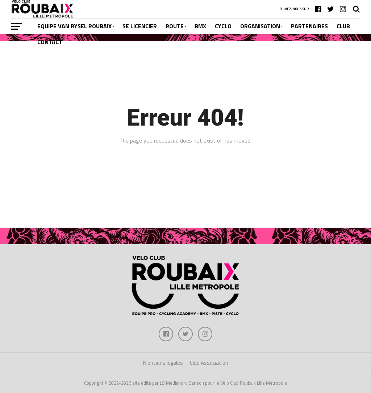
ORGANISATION (260, 26)
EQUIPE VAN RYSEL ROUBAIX (74, 26)
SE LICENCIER (139, 26)
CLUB (343, 26)
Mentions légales (163, 363)
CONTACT (49, 42)
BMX (200, 26)
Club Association (209, 363)
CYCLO (223, 26)
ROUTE (175, 26)
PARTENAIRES (309, 26)
